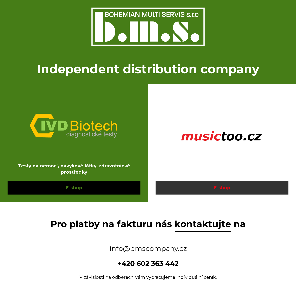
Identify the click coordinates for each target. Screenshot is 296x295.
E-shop (74, 187)
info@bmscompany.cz (148, 248)
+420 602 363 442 (148, 263)
